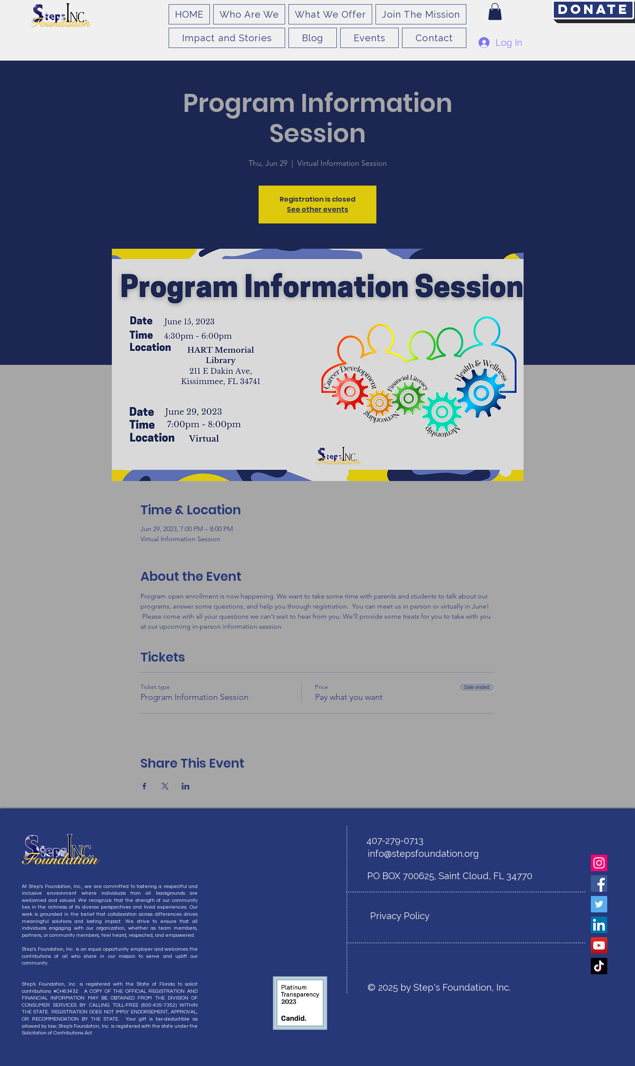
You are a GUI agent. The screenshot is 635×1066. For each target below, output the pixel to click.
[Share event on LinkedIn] (186, 786)
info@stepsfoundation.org (423, 853)
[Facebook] (599, 883)
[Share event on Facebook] (144, 786)
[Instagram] (599, 863)
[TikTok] (599, 966)
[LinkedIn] (599, 925)
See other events (317, 209)
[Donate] (593, 9)
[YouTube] (599, 945)
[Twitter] (599, 904)
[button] (495, 11)
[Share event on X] (165, 786)
